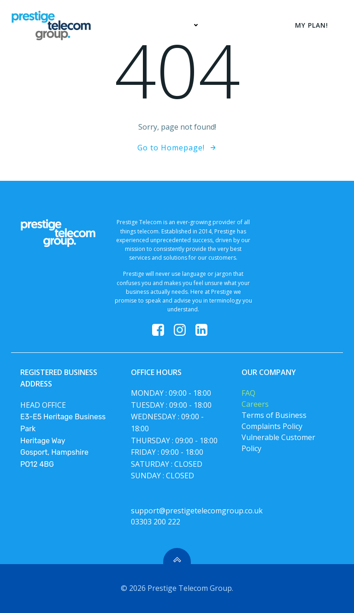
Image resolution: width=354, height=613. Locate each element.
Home (132, 25)
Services (181, 25)
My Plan (235, 25)
